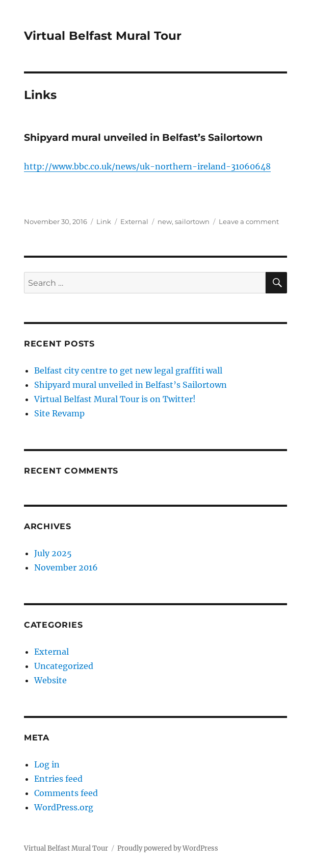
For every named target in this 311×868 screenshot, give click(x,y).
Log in (47, 764)
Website (50, 680)
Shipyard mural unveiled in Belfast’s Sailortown (143, 137)
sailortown (192, 221)
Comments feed (66, 793)
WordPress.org (63, 807)
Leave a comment (249, 221)
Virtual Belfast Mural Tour (103, 36)
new (165, 221)
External (134, 221)
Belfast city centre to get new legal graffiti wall (128, 370)
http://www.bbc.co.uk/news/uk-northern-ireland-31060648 (147, 166)
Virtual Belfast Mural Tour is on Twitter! (115, 399)
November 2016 (66, 567)
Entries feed (58, 779)
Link (103, 221)
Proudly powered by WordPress (167, 848)
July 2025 (53, 553)
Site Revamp (59, 413)
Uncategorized (63, 666)
